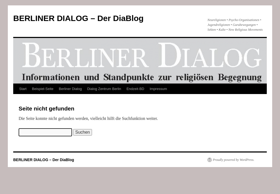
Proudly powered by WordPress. (233, 160)
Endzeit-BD (135, 89)
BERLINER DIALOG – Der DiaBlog (78, 18)
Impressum (158, 89)
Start (22, 89)
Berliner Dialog (70, 89)
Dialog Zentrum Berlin (104, 89)
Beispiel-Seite (42, 89)
